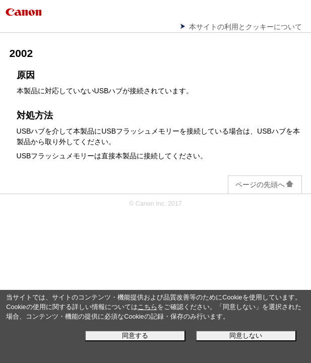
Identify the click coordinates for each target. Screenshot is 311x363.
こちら (147, 307)
